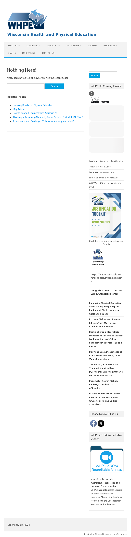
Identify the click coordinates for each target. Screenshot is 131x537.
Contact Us (48, 53)
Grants (12, 53)
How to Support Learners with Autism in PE (35, 113)
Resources (109, 45)
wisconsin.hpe (107, 172)
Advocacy (52, 45)
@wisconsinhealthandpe (112, 161)
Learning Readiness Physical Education (33, 105)
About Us (13, 45)
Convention (33, 45)
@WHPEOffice (104, 166)
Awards (92, 45)
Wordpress (121, 534)
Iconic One (89, 534)
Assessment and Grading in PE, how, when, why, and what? (43, 121)
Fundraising (28, 53)
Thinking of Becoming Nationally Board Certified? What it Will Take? (48, 117)
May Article (19, 109)
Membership (73, 45)
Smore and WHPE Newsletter (103, 177)
